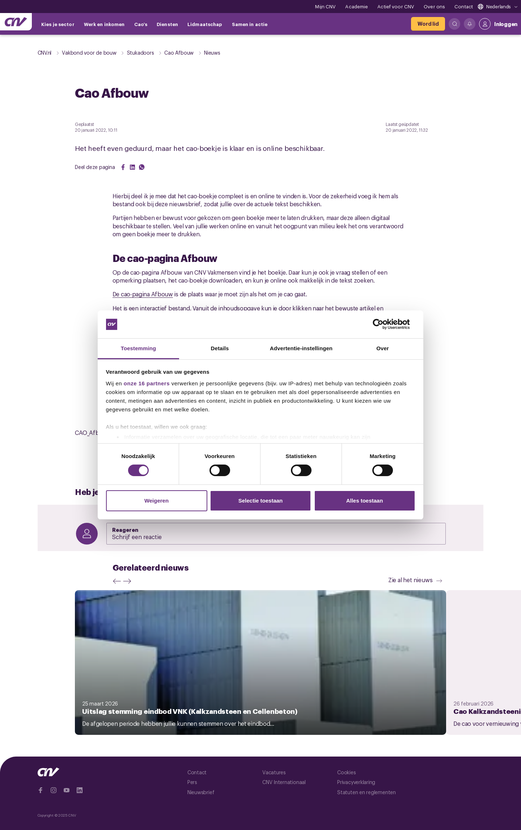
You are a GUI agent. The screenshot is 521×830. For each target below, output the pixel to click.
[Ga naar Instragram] (53, 790)
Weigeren (156, 500)
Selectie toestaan (260, 500)
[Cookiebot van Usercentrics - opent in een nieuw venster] (383, 324)
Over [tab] (382, 348)
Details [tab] (220, 348)
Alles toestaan (364, 500)
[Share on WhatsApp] (142, 167)
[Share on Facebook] (123, 167)
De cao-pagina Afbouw (143, 294)
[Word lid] (428, 24)
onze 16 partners (147, 383)
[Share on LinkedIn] (132, 167)
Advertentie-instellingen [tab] (301, 348)
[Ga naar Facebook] (40, 790)
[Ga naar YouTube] (66, 790)
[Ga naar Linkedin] (79, 790)
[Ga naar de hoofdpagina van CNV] (16, 21)
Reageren (125, 529)
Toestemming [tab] (138, 348)
